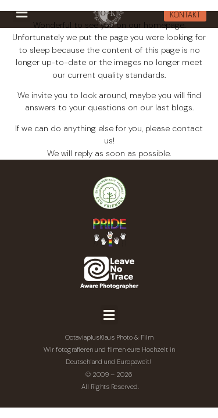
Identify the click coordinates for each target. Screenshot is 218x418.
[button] (109, 315)
